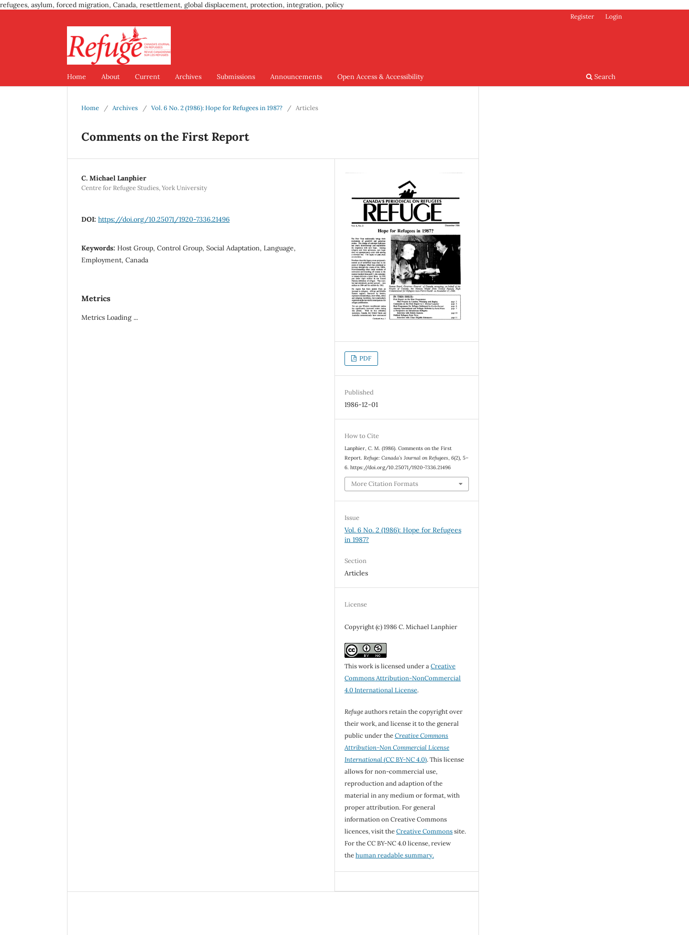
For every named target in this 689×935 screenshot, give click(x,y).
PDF (364, 358)
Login (613, 16)
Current (147, 76)
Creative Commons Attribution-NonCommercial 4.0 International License (402, 678)
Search (600, 76)
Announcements (296, 76)
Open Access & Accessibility (380, 76)
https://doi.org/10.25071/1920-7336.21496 (164, 219)
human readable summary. (395, 855)
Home (76, 76)
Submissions (236, 76)
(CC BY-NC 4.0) (396, 748)
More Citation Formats (384, 484)
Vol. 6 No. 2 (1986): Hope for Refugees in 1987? (216, 108)
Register (582, 16)
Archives (188, 76)
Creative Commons (424, 831)
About (110, 76)
